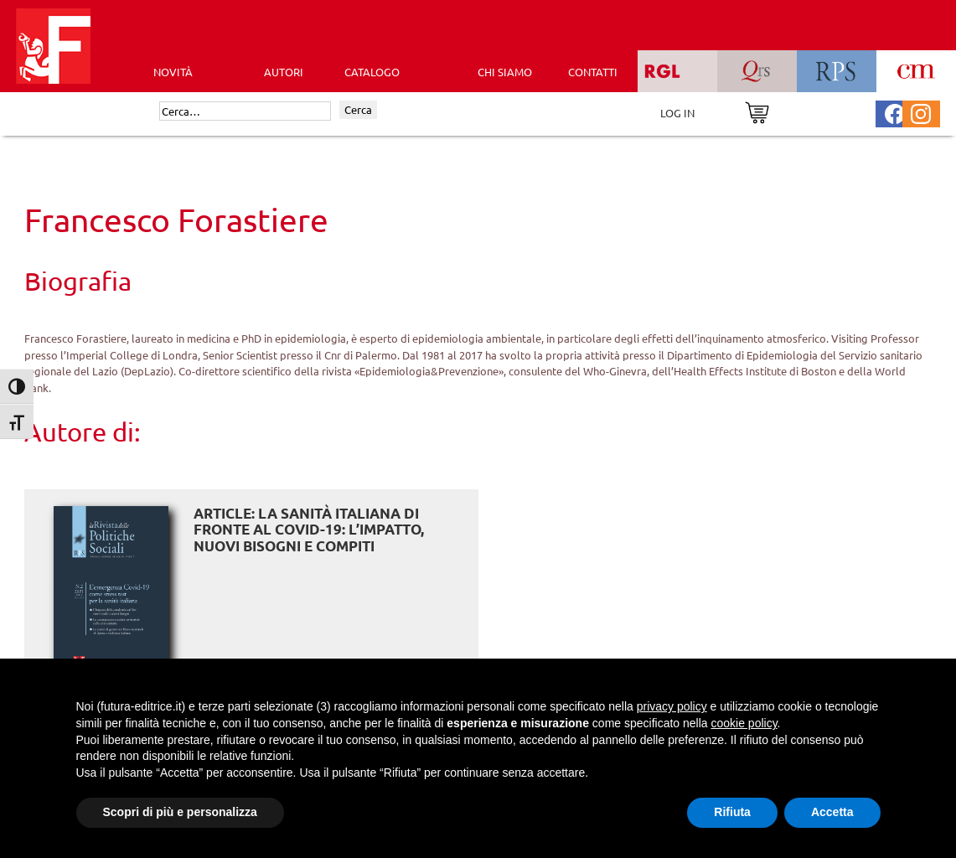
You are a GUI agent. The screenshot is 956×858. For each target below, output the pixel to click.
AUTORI (283, 72)
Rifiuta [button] (732, 812)
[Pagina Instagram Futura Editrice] (921, 112)
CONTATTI (593, 72)
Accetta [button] (832, 812)
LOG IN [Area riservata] (677, 113)
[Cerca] (245, 111)
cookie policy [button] (744, 723)
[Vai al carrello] (757, 111)
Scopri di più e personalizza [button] (180, 812)
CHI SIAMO (505, 72)
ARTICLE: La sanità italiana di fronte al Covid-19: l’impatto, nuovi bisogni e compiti (309, 529)
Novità (173, 72)
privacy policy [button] (672, 706)
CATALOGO (372, 72)
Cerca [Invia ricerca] (358, 109)
